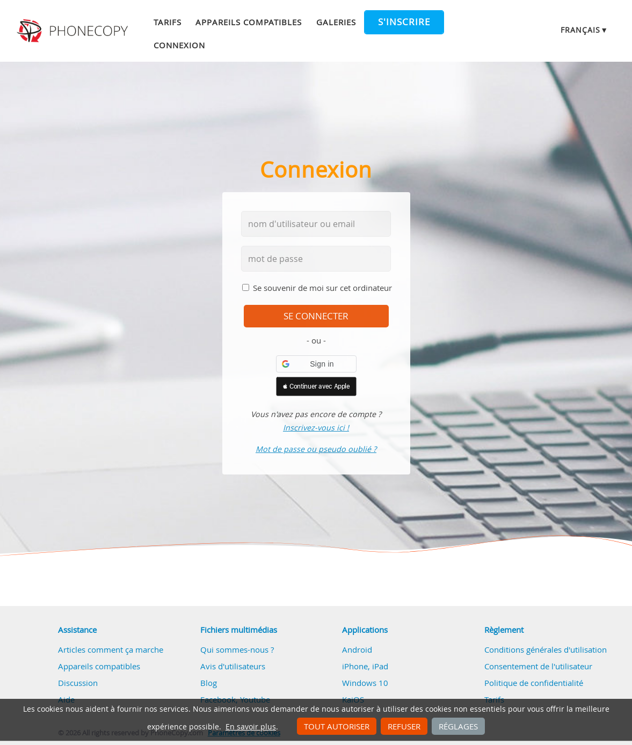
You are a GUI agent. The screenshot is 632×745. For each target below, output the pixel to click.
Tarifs (167, 22)
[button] (316, 363)
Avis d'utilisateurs (232, 666)
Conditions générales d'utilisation (545, 649)
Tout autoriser (336, 726)
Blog (208, 682)
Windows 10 (365, 682)
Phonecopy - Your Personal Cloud (74, 31)
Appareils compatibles (248, 22)
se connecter (316, 316)
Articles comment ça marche (110, 649)
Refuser (404, 726)
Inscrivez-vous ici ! (316, 427)
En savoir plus (251, 727)
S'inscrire (404, 22)
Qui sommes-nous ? (237, 649)
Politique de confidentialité (533, 682)
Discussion (78, 682)
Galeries (336, 22)
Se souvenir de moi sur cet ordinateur (322, 287)
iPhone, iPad (365, 666)
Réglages (458, 726)
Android (357, 649)
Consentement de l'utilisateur (538, 666)
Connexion (179, 45)
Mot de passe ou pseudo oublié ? (316, 449)
